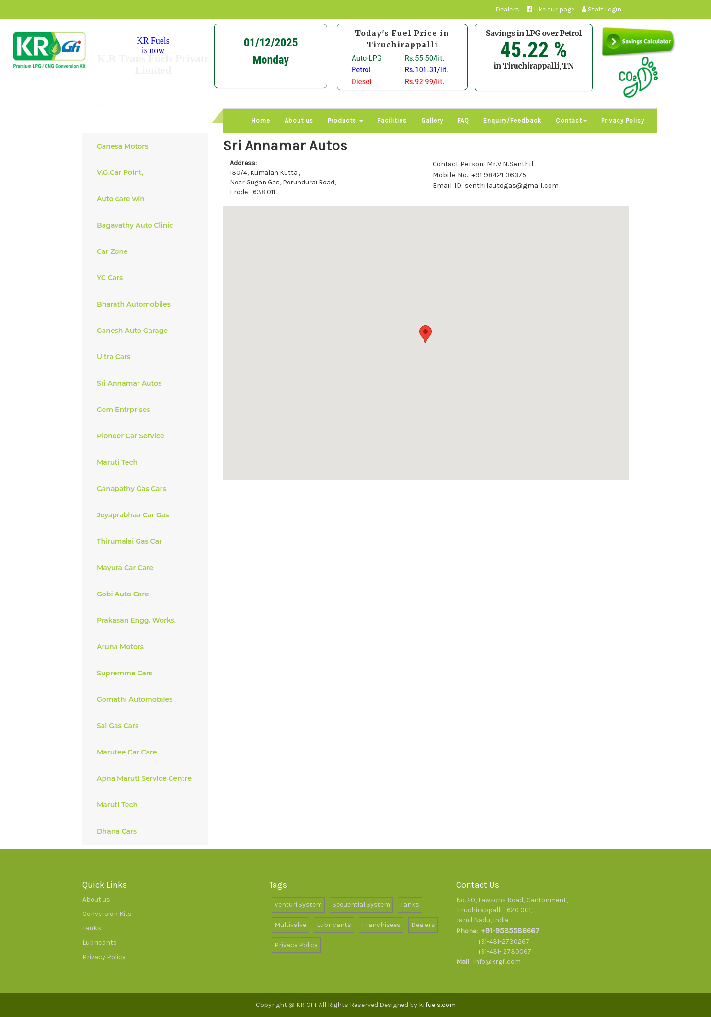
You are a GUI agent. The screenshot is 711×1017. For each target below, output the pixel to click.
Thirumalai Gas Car (148, 541)
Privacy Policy (622, 120)
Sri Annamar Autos (148, 383)
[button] (425, 334)
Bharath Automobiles (148, 304)
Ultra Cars (148, 357)
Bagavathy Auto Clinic (148, 225)
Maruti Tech (148, 462)
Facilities (392, 120)
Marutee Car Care (148, 752)
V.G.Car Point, (148, 172)
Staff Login (601, 9)
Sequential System (361, 905)
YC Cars (148, 278)
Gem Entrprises (148, 409)
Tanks (91, 928)
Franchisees (381, 925)
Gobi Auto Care (148, 594)
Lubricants (99, 942)
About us (299, 120)
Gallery (432, 120)
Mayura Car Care (148, 567)
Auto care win (148, 198)
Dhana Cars (148, 831)
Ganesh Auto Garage (148, 330)
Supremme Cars (148, 673)
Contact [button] (571, 120)
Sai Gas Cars (148, 725)
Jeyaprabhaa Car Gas (148, 515)
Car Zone (148, 251)
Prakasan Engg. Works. (148, 620)
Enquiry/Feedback (512, 120)
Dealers (507, 9)
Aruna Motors (148, 646)
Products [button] (345, 120)
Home (261, 120)
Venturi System (298, 905)
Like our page (550, 9)
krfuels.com (437, 1005)
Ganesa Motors (148, 146)
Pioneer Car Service (148, 436)
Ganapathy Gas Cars (148, 488)
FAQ (463, 120)
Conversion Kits (107, 914)
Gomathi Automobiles (148, 699)
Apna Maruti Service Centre (148, 778)
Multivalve (290, 925)
